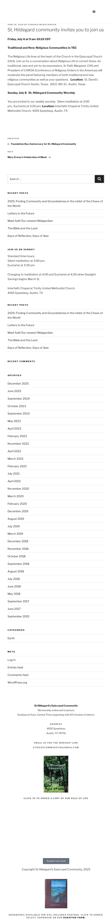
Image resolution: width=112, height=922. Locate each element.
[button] (94, 11)
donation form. (74, 917)
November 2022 (18, 443)
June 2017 (14, 608)
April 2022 (14, 451)
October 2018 (17, 556)
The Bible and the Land (22, 228)
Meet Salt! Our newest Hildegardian (30, 220)
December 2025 (18, 383)
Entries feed (15, 667)
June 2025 (14, 391)
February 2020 (17, 503)
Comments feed (18, 675)
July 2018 (14, 578)
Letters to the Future (21, 213)
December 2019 (18, 511)
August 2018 (16, 571)
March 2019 (15, 533)
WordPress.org (17, 682)
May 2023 (14, 421)
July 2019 (14, 526)
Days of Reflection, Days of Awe (28, 235)
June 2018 (14, 586)
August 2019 (16, 518)
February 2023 (17, 436)
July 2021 (14, 473)
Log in (12, 659)
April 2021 (14, 481)
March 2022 (15, 458)
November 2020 (18, 488)
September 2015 (18, 616)
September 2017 (18, 601)
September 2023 (19, 413)
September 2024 (19, 398)
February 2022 (17, 466)
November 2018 (18, 548)
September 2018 (18, 563)
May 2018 (14, 593)
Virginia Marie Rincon (42, 25)
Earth (11, 638)
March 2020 (16, 496)
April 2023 (14, 428)
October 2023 (17, 406)
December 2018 (18, 541)
